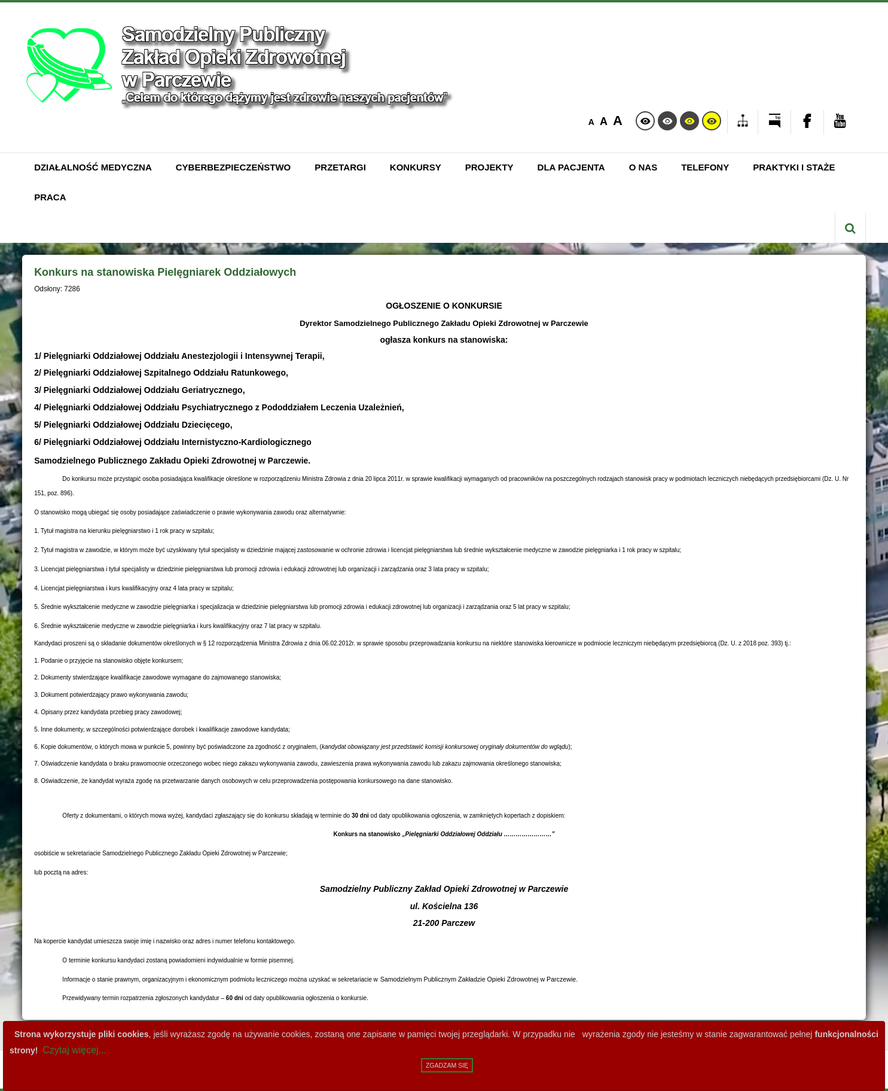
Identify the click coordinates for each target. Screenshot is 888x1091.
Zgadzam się (447, 1065)
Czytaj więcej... (74, 1050)
